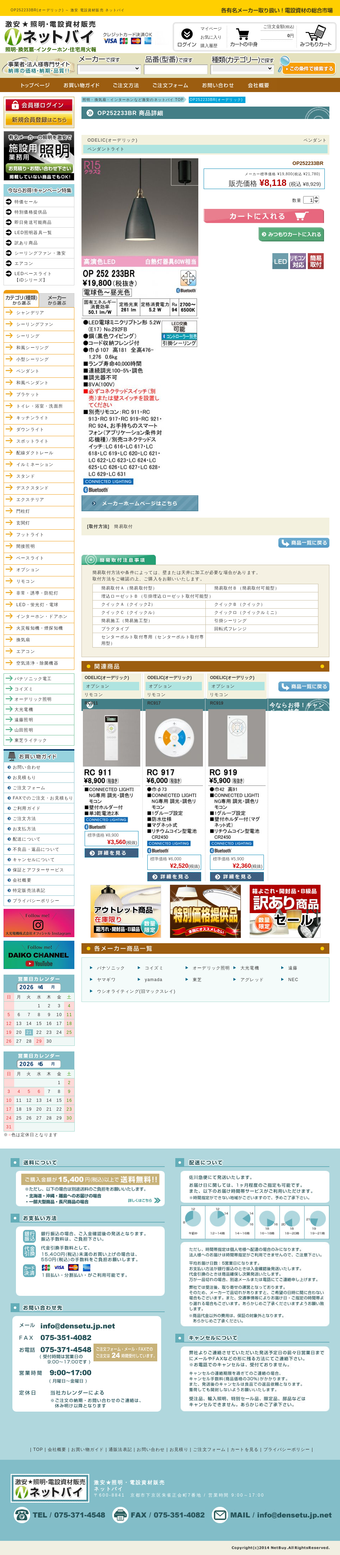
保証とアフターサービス (38, 869)
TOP (38, 1449)
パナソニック (111, 968)
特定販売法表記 (29, 890)
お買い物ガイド (87, 1449)
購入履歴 (208, 45)
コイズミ (154, 968)
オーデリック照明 (211, 968)
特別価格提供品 (31, 212)
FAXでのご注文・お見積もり (43, 798)
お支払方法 (24, 828)
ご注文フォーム (29, 787)
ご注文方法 (24, 818)
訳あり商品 (26, 242)
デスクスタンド (32, 487)
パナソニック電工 (33, 678)
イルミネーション (35, 464)
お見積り (179, 1449)
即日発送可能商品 (33, 222)
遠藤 (293, 968)
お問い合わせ (27, 767)
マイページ (211, 28)
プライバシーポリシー (36, 900)
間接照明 (25, 546)
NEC (293, 979)
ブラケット (28, 394)
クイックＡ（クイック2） (128, 604)
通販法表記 (120, 1449)
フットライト (30, 534)
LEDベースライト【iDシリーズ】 (33, 277)
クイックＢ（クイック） (240, 604)
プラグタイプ (115, 628)
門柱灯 (23, 511)
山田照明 (24, 730)
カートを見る (245, 1449)
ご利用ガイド (27, 808)
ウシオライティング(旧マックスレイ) (136, 991)
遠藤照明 (24, 719)
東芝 (197, 979)
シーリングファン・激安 (40, 253)
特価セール (26, 201)
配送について (27, 839)
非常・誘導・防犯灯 (37, 593)
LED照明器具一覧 (33, 232)
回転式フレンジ (230, 628)
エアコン (24, 263)
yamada (154, 979)
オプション (28, 569)
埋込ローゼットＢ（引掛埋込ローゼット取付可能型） (157, 596)
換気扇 (23, 639)
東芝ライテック (31, 740)
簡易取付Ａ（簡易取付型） (129, 588)
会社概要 (22, 880)
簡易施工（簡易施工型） (127, 620)
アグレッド (252, 979)
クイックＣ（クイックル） (129, 612)
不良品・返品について (36, 849)
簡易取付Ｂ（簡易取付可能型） (247, 588)
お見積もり (24, 777)
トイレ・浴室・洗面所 (39, 406)
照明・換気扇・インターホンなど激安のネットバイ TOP (133, 100)
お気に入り (211, 37)
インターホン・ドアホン (42, 616)
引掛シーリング (230, 620)
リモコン (25, 581)
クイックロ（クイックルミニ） (247, 612)
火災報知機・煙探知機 (39, 628)
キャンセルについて (34, 859)
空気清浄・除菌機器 (37, 663)
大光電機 (249, 968)
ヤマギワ (106, 979)
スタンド (25, 476)
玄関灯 (23, 522)
